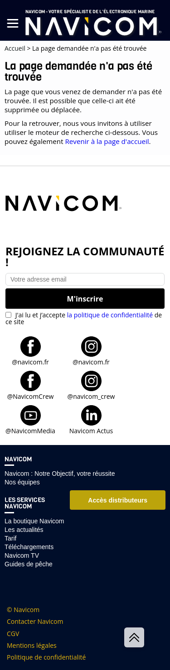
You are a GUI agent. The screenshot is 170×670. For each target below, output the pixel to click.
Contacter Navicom (35, 621)
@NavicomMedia (30, 430)
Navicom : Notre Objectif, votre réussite (60, 473)
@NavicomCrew (30, 396)
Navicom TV (22, 555)
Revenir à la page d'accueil (107, 141)
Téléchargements (29, 547)
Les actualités (24, 529)
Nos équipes (22, 482)
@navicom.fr (30, 361)
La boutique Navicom (34, 521)
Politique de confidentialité (46, 657)
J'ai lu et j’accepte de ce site (83, 318)
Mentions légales (32, 645)
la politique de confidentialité (110, 315)
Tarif (10, 538)
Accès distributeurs (117, 500)
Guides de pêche (29, 564)
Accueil (15, 48)
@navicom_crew (91, 396)
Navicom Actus (91, 430)
